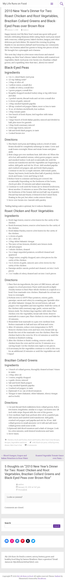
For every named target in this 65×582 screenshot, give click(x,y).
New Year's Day (16, 445)
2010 (33, 442)
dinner (7, 445)
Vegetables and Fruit (19, 442)
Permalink (22, 490)
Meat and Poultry (34, 440)
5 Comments (32, 445)
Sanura (25, 30)
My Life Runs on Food (15, 3)
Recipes (8, 442)
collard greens (53, 442)
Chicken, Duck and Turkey (17, 440)
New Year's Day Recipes (50, 440)
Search (8, 523)
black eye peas (41, 442)
